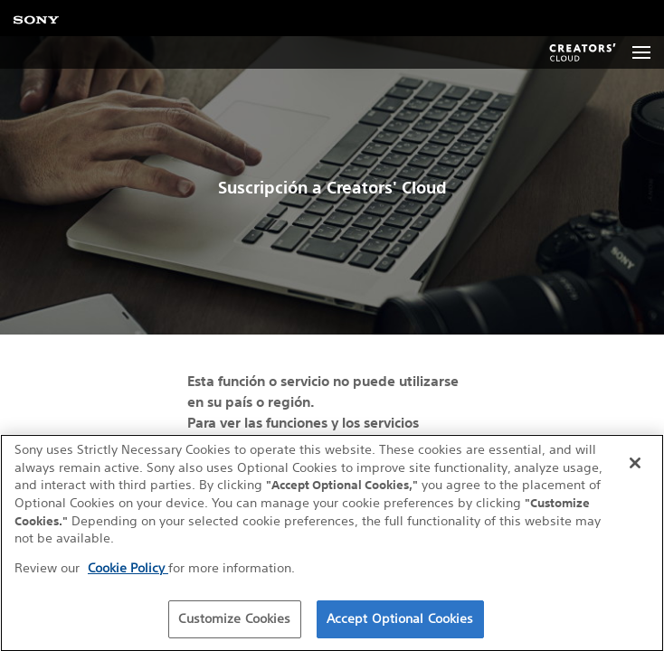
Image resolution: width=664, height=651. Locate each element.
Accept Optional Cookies (400, 619)
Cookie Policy (128, 569)
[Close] (635, 465)
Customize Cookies (234, 619)
